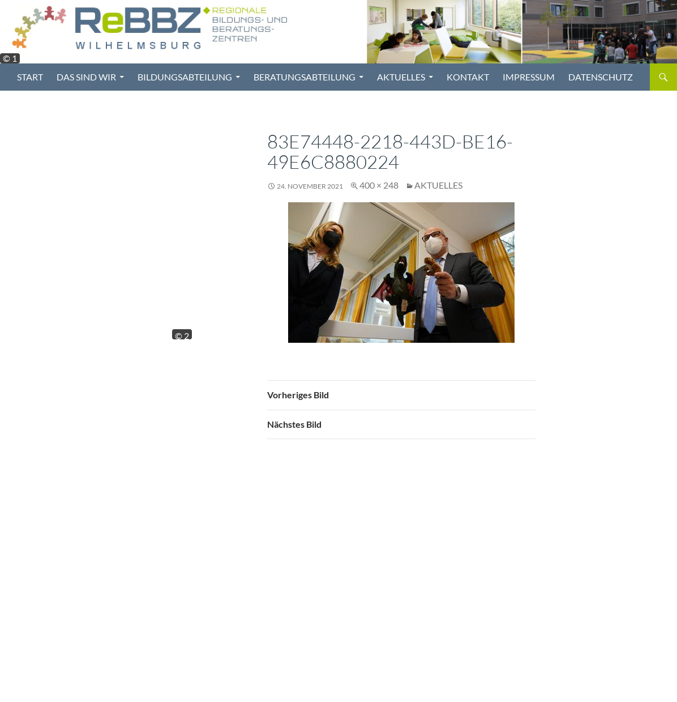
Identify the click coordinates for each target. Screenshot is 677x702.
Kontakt (468, 76)
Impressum (529, 76)
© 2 (182, 334)
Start (30, 76)
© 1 (10, 58)
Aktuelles (401, 76)
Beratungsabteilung (304, 76)
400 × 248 (379, 185)
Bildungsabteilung (185, 76)
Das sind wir (86, 76)
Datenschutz (600, 76)
